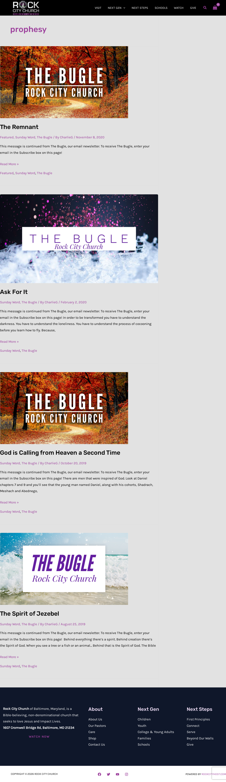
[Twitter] (108, 774)
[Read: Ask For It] (79, 238)
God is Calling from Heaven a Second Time (60, 452)
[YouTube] (117, 774)
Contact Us (96, 744)
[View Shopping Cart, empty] (215, 8)
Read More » (9, 163)
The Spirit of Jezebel (29, 613)
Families (144, 738)
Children (144, 719)
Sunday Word (25, 137)
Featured (7, 137)
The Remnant (19, 127)
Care (91, 732)
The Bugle (44, 137)
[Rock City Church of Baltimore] (26, 7)
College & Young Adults (156, 732)
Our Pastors (97, 726)
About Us (95, 719)
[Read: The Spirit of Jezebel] (64, 568)
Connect (193, 726)
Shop (92, 738)
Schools (144, 744)
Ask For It (14, 292)
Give (190, 744)
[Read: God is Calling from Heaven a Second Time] (64, 408)
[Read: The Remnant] (64, 82)
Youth (142, 726)
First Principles (198, 719)
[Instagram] (126, 774)
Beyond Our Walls (200, 738)
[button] (125, 8)
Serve (191, 732)
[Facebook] (99, 774)
